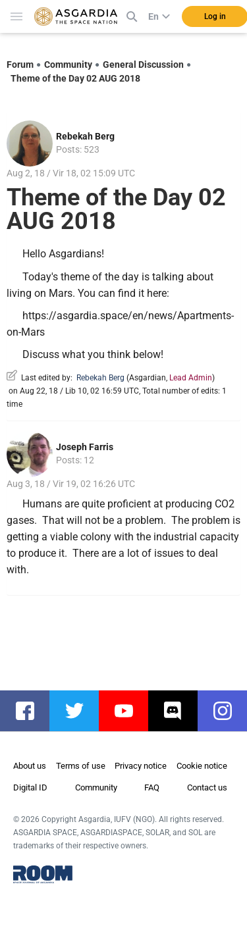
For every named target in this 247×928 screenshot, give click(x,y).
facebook (31, 711)
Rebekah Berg (85, 136)
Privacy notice (141, 766)
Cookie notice (202, 766)
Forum (20, 64)
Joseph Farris (84, 447)
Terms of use (80, 766)
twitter (81, 711)
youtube (130, 711)
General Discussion (143, 64)
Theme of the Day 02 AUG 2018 (75, 78)
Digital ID (30, 787)
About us (29, 766)
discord (179, 711)
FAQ (151, 787)
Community (68, 64)
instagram (229, 711)
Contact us (207, 787)
